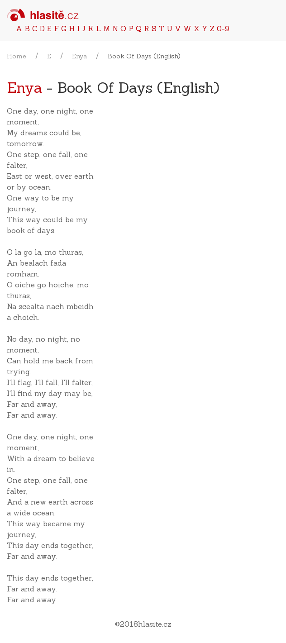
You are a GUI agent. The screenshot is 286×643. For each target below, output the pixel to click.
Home (16, 56)
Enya (79, 56)
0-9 (223, 28)
